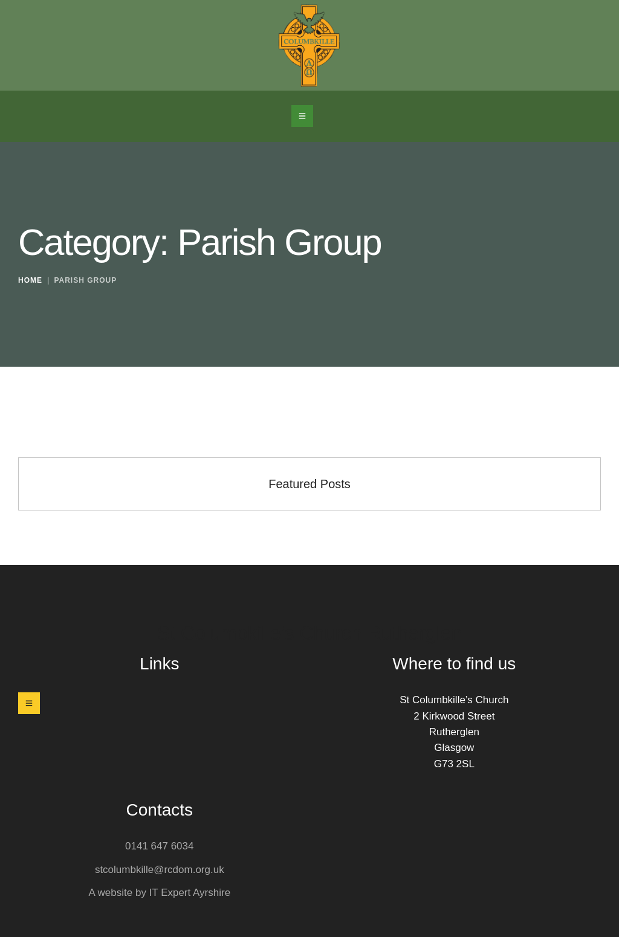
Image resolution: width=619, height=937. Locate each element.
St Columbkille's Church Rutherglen (309, 633)
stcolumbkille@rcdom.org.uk (159, 869)
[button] (302, 116)
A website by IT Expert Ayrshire (159, 892)
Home (30, 281)
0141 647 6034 (159, 846)
